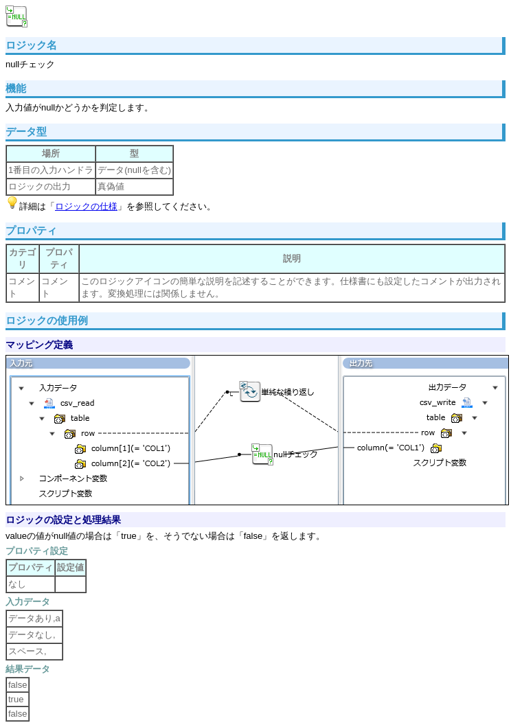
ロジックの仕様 (86, 206)
